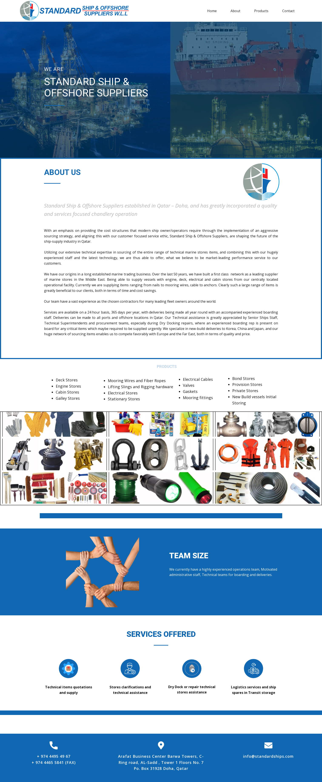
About (235, 11)
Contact (288, 11)
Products (261, 11)
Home (212, 11)
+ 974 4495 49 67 (53, 756)
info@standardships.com (268, 756)
